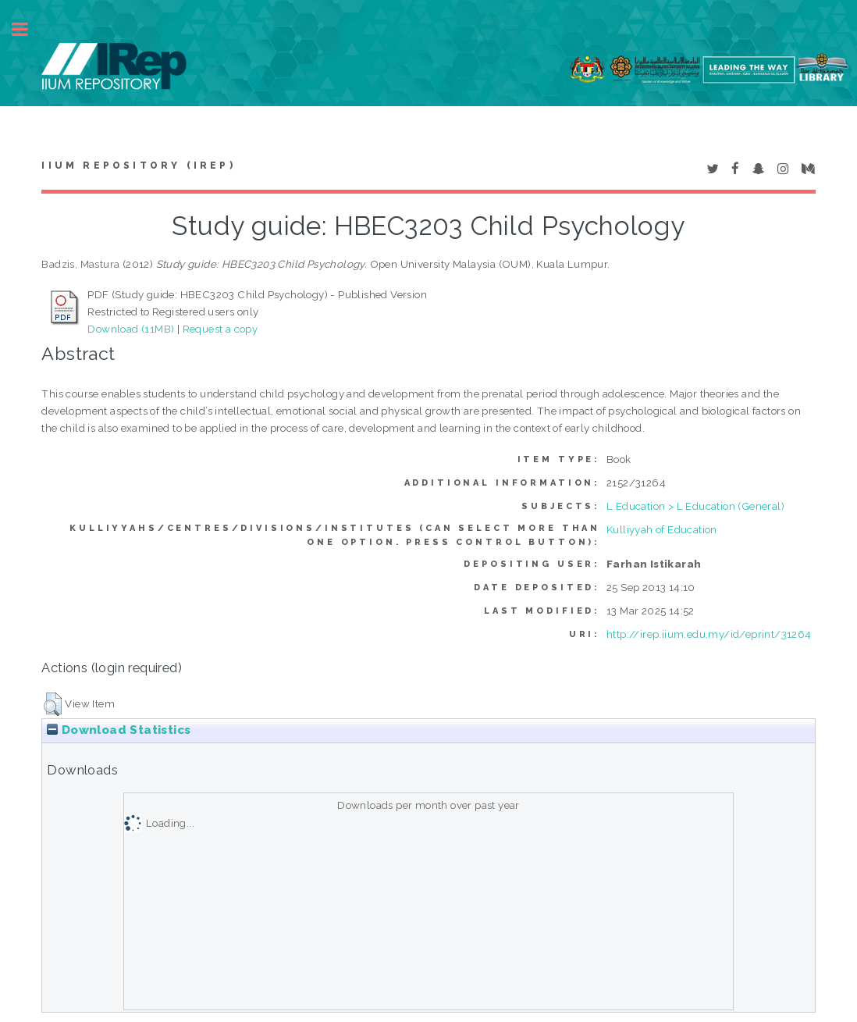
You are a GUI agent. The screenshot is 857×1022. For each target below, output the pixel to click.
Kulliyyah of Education (661, 529)
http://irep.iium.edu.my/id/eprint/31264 (709, 634)
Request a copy (220, 328)
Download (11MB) (130, 328)
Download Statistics (118, 730)
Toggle (28, 29)
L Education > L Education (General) (695, 506)
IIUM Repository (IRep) (138, 165)
